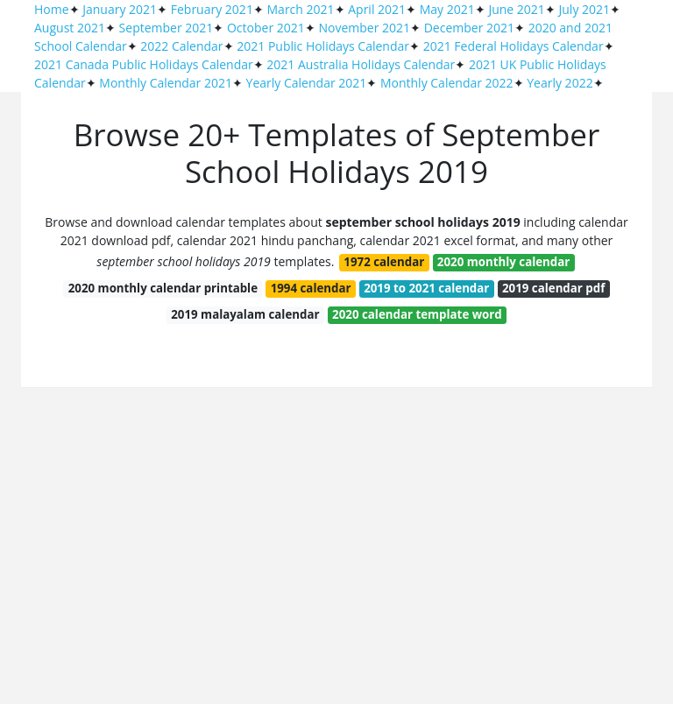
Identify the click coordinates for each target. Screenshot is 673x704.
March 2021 (301, 9)
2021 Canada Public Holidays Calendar (143, 64)
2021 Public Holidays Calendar (323, 46)
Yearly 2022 (559, 82)
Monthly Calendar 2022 (447, 82)
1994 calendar (311, 288)
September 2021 (166, 27)
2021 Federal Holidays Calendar (513, 46)
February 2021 (212, 9)
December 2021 (469, 27)
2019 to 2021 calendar (426, 288)
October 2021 (266, 27)
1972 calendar (384, 262)
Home (51, 9)
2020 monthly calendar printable (163, 288)
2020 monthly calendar (503, 262)
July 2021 (585, 9)
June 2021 (516, 9)
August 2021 (69, 27)
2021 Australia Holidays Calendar (360, 64)
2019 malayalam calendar (245, 314)
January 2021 (119, 9)
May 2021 (447, 9)
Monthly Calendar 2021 (165, 82)
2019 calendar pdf (553, 288)
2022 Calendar (181, 46)
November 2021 (364, 27)
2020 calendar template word (417, 314)
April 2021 (377, 9)
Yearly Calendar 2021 (306, 82)
